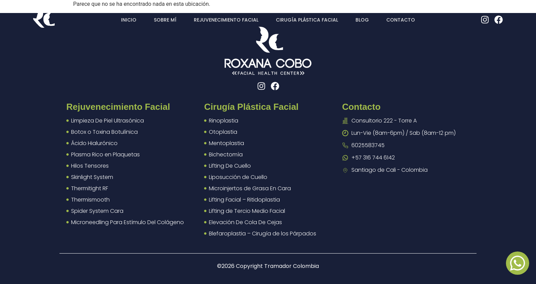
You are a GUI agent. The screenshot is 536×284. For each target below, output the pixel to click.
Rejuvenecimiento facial (226, 19)
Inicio (128, 19)
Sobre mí (165, 19)
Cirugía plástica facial (307, 19)
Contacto (400, 19)
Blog (362, 19)
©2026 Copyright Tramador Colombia (268, 266)
